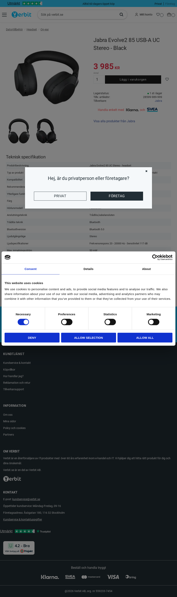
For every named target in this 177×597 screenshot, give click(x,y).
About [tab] (146, 268)
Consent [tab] (31, 268)
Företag (117, 196)
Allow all (145, 337)
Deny (32, 337)
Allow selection (88, 337)
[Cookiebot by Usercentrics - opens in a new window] (155, 257)
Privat (60, 196)
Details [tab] (88, 268)
